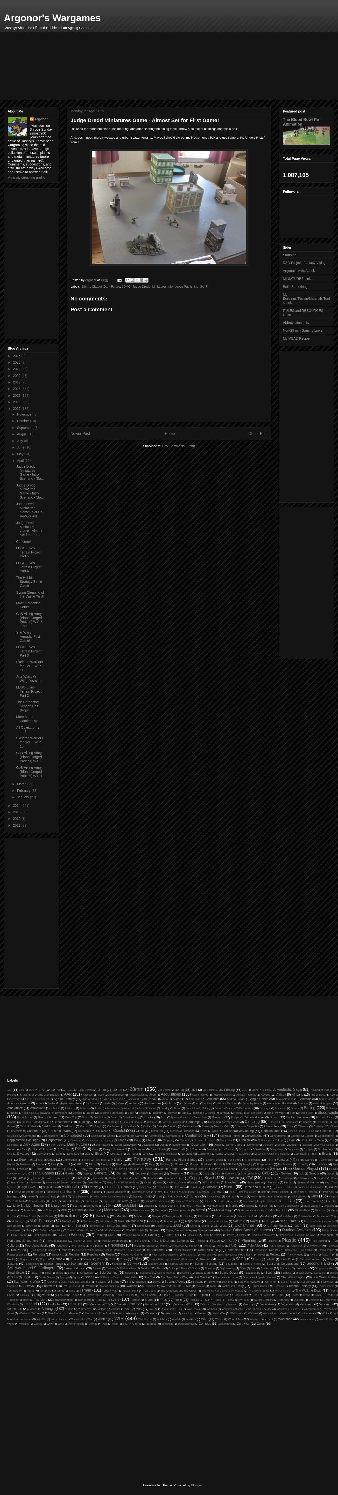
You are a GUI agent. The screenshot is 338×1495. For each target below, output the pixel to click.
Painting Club (105, 1235)
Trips (163, 1299)
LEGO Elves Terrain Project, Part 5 (29, 552)
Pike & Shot (140, 1241)
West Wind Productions (298, 1313)
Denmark (268, 1145)
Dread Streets (158, 1149)
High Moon (50, 1187)
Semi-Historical (74, 1268)
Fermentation (326, 1160)
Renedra (39, 1254)
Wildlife (41, 1319)
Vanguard (232, 1304)
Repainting (58, 1254)
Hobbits (126, 1187)
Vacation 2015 (100, 1304)
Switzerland (168, 1285)
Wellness (253, 1313)
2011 (17, 825)
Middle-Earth (278, 1210)
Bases (295, 1108)
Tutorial (230, 1300)
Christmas (34, 1131)
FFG (67, 1164)
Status (115, 1281)
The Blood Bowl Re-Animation (301, 121)
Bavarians (61, 1112)
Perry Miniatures (56, 1240)
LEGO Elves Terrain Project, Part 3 (29, 651)
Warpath (135, 1313)
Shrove (196, 1268)
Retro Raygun (226, 1254)
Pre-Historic (78, 1245)
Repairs (74, 1254)
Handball (322, 1178)
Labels (53, 1201)
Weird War (218, 1313)
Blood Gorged (25, 1117)
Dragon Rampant (115, 1149)
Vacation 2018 (183, 1304)
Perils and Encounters (22, 1240)
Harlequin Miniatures (57, 1182)
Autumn (85, 1108)
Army (172, 1103)
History (93, 1187)
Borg (163, 1117)
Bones (114, 1117)
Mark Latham (311, 1205)
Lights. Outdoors (268, 1201)
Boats (85, 1117)
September (25, 428)
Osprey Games (174, 1230)
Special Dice (303, 1272)
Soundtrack (146, 1272)
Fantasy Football (214, 1160)
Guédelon (232, 1178)
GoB (266, 1173)
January (23, 797)
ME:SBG (77, 1210)
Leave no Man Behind (187, 1201)
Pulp (232, 1245)
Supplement (327, 1281)
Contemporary (197, 1135)
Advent (265, 1094)
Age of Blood (318, 1094)
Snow (71, 1272)
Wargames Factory (259, 1308)
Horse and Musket (256, 1187)
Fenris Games (305, 1159)
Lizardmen (58, 1205)
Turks (217, 1299)
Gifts (217, 1173)
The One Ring (283, 1290)
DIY (78, 1149)
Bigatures (198, 1113)
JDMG (126, 286)
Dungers (308, 1149)
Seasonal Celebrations (282, 1263)
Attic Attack (15, 1108)
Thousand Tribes (68, 1294)
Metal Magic (224, 1210)
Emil (145, 1153)
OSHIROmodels (135, 1230)
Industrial (298, 1191)
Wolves (219, 1319)
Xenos (93, 1323)
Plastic (289, 1240)
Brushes (26, 1122)
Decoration (199, 1144)
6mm (255, 1089)
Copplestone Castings (22, 1140)
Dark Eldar (57, 1145)
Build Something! (296, 287)
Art (197, 1103)
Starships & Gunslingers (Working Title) (69, 1281)
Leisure (221, 1201)
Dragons (140, 1149)
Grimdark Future (173, 1178)
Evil (9, 1159)
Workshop (285, 1319)
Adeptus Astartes (222, 1094)
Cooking (295, 1136)
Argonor (41, 119)
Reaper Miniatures (183, 1250)
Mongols (157, 1216)
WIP (119, 1318)
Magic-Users (167, 1205)
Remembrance (326, 1250)
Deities (218, 1145)
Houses (39, 1192)
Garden (70, 1173)
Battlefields (29, 1113)
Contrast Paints (229, 1135)
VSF (128, 1308)
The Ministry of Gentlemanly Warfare (222, 1290)
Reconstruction (235, 1250)
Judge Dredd (141, 286)
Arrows (187, 1103)
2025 (17, 356)
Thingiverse (42, 1295)
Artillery (208, 1103)
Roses (100, 1259)
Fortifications (285, 1164)
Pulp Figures (277, 1245)
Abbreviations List (296, 323)
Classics (175, 1131)
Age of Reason (113, 1098)
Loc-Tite (77, 1205)
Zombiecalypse (186, 1324)
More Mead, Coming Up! (27, 719)
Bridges (235, 1117)
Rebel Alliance (208, 1250)
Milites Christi (28, 1216)
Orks (102, 1230)
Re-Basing (135, 1250)
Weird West (236, 1313)
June (21, 447)
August (22, 434)
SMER (35, 1272)
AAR (68, 1094)
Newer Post (80, 434)
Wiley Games (58, 1319)
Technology (14, 1290)
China (290, 1126)
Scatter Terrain (53, 1263)
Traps (99, 1300)
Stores (156, 1281)
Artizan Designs (227, 1103)
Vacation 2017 (155, 1304)
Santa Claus (287, 1259)
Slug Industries (324, 1268)
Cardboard (68, 1126)
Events (326, 1153)
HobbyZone (145, 1187)
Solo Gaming (108, 1272)
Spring (63, 1277)
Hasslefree (186, 1182)
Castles (130, 1126)
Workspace (307, 1319)
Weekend (202, 1313)
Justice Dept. (214, 1196)
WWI (50, 1323)
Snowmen (86, 1272)
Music (121, 1221)
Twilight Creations (264, 1300)
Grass (36, 1178)
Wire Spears (145, 1319)
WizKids (191, 1319)
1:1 (9, 1089)
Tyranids (283, 1299)
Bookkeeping (131, 1117)
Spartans (286, 1272)
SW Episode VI (71, 1286)
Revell (261, 1254)
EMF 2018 (132, 1153)
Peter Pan (91, 1241)
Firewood (138, 1164)
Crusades (226, 1140)
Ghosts (194, 1173)
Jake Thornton (80, 1196)
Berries (172, 1112)
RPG (112, 1259)
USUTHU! (75, 1304)
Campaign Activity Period (224, 1121)
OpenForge (315, 1226)
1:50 (21, 1090)
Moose (242, 1216)
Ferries (11, 1164)
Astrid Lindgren (322, 1103)
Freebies (22, 1168)
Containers (173, 1135)
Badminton (192, 1108)
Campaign (193, 1122)
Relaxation (307, 1250)
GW (249, 1178)
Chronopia (84, 1130)
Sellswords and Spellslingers (31, 1268)
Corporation (54, 1140)
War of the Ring (173, 1309)
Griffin (112, 1178)
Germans (157, 1173)
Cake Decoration (108, 1121)
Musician (137, 1221)
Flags (152, 1164)
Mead (93, 1210)
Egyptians (73, 1153)
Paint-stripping (42, 1234)
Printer (193, 1245)
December (179, 1144)
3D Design (209, 1090)
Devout (11, 1149)
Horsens (302, 1187)
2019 (17, 382)
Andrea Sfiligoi (236, 1098)
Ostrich (225, 1230)
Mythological (172, 1221)
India (263, 1192)
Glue (243, 1173)
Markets (12, 1210)
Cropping (168, 1140)
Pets (104, 1241)
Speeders (319, 1272)
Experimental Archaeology (37, 1159)
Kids (314, 1196)
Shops (183, 1268)
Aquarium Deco (71, 1103)
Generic (121, 1173)
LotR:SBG (129, 1205)
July (20, 441)
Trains (26, 1300)
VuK (139, 1309)
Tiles (165, 1294)
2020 (17, 376)
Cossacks (75, 1140)
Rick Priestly (295, 1254)
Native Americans (218, 1221)
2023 (17, 362)
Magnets (185, 1205)
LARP (124, 1201)
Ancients (213, 1099)
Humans (72, 1191)
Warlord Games (30, 1313)
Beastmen (105, 1113)
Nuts (108, 1226)
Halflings (287, 1178)
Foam (193, 1164)
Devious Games (325, 1145)
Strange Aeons (175, 1281)
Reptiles (93, 1254)
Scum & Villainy (252, 1264)
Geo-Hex (140, 1173)
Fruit (104, 1168)
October (23, 421)
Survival (29, 1286)
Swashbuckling (109, 1285)
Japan (136, 1196)
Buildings (84, 1122)
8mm (266, 1090)
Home (170, 434)
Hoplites (195, 1187)
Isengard (13, 1196)
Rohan (57, 1259)
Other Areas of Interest (252, 1230)
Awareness (112, 1108)
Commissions (50, 1135)
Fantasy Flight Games (181, 1159)
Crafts (122, 1140)
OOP (298, 1225)
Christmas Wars (59, 1131)
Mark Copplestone (288, 1205)
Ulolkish (299, 1299)
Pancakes (192, 1235)
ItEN (64, 1196)
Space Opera (228, 1272)
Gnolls (253, 1173)
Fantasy (142, 1159)
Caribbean (113, 1126)
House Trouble (22, 1192)
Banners (230, 1108)
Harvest (148, 1182)
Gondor (314, 1173)
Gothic (21, 1178)
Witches (162, 1319)
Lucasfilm (149, 1205)
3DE (244, 1090)
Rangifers (119, 1250)
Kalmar (230, 1196)
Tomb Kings (222, 1295)
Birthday (225, 1112)
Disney (48, 1149)
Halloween (305, 1178)
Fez (53, 1164)
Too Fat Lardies (262, 1295)
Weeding (187, 1313)
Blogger (196, 1485)
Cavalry (172, 1126)
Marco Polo (266, 1205)
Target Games (260, 1285)
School (118, 1264)
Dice (24, 1149)
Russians (206, 1259)
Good (330, 1173)
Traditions (12, 1300)
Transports (84, 1299)
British (274, 1117)
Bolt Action (100, 1117)
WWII (61, 1324)
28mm (86, 286)
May (20, 454)
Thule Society (147, 1294)
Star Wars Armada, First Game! (28, 636)
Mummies (89, 1221)
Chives (334, 1126)
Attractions (37, 1108)
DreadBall (178, 1149)
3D (193, 1089)
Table (213, 1285)
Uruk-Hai (54, 1304)
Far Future (234, 1159)
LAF (64, 1201)
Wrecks (38, 1324)
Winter (102, 1319)
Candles (307, 1122)
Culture (279, 1140)
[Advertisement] (152, 66)
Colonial (325, 1131)
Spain (269, 1272)
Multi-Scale (69, 1221)
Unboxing (314, 1300)
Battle (14, 1112)
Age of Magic (90, 1098)
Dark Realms (103, 1145)
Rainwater (332, 1245)
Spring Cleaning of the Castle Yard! (30, 594)
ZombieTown (225, 1324)
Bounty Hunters (180, 1117)
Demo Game (234, 1144)
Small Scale (15, 1272)
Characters (272, 1126)
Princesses (178, 1245)
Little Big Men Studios (28, 1205)
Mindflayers (47, 1216)
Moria (268, 1216)
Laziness (165, 1201)
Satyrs (330, 1259)
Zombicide (167, 1324)
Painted (61, 1235)
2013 (17, 812)
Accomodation (137, 1094)
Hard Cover (17, 1182)
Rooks (88, 1259)
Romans (75, 1259)
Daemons (12, 1145)
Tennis (60, 1290)
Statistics (101, 1281)
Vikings (48, 1309)
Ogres (193, 1226)
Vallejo (203, 1304)
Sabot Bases (224, 1259)
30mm (179, 1089)
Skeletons (267, 1268)
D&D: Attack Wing (312, 1140)
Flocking (165, 1164)
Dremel (197, 1149)
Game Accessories (252, 1168)
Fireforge (121, 1164)
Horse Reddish (284, 1187)
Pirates (215, 1240)
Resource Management (165, 1254)
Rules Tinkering (159, 1259)
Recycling (259, 1250)
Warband (212, 1309)
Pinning (201, 1241)
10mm (55, 1089)
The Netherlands (258, 1290)
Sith (253, 1268)
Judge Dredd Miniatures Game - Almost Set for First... (29, 529)
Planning (248, 1240)
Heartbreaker (255, 1182)
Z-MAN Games (132, 1323)
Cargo (98, 1126)
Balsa (218, 1108)
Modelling (102, 1216)
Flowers (180, 1164)
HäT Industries (211, 1182)
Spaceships (253, 1272)
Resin (110, 1254)
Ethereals (244, 1153)
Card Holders (28, 1126)
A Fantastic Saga (287, 1089)
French (38, 1169)
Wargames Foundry (288, 1309)
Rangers (66, 1249)
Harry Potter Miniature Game (123, 1182)
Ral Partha (18, 1250)
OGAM (175, 1225)
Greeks (81, 1178)
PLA (231, 1240)
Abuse (100, 1094)
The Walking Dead (309, 1290)
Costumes (92, 1140)
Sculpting (231, 1263)
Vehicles (305, 1304)
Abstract (87, 1094)
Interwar (313, 1192)
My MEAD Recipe (296, 338)
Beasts (119, 1113)
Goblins (286, 1173)
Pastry (242, 1235)
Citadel (97, 286)
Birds (211, 1112)
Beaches (77, 1113)
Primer (164, 1245)
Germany (176, 1173)
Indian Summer (279, 1192)
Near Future (288, 1221)
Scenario (76, 1263)
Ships (159, 1268)
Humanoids (54, 1192)
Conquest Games (133, 1135)
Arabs (107, 1103)
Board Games (47, 1117)
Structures (227, 1281)
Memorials (161, 1210)
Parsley (218, 1235)
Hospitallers (317, 1187)
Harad (334, 1178)
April (21, 461)
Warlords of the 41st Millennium (105, 1313)
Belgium (158, 1112)
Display (65, 1149)
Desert (281, 1145)
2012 (17, 819)
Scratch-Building (206, 1263)
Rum (175, 1259)
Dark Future (112, 286)
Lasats (137, 1201)
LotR (107, 1205)
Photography (120, 1240)
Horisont (211, 1187)
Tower (294, 1295)
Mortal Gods (286, 1216)
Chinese (303, 1126)
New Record (14, 1226)
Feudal (40, 1164)
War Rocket (194, 1308)
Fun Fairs (117, 1169)
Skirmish (302, 1268)
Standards (129, 1277)
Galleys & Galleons (223, 1168)
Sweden (131, 1286)
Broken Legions (297, 1117)
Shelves (110, 1268)
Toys (318, 1294)
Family (116, 1159)
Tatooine (279, 1286)
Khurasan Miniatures (274, 1196)
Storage (141, 1281)
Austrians (70, 1108)
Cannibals (322, 1122)
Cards (84, 1126)
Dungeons (293, 1149)
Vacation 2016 (127, 1304)
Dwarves (23, 1153)
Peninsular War (305, 1234)
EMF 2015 (116, 1153)
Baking (206, 1108)
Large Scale (109, 1201)
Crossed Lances (204, 1140)
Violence (115, 1309)
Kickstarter (299, 1196)
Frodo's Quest (61, 1169)
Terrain (85, 1290)
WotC (10, 1323)
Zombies (205, 1323)
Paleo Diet (171, 1235)
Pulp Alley (254, 1245)
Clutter (215, 1131)
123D (70, 1090)
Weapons (170, 1313)
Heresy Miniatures (308, 1182)
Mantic (233, 1205)
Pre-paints (96, 1245)
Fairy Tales (100, 1160)
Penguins (285, 1235)
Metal (200, 1210)
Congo (111, 1135)
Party (230, 1234)
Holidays (179, 1187)
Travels (113, 1299)
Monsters (204, 1216)
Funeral (132, 1169)
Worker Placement (261, 1319)
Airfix (165, 1099)
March (22, 784)
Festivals (25, 1164)
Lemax (233, 1201)
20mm (117, 1089)
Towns (306, 1295)
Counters (108, 1140)
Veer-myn (249, 1304)
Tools (279, 1295)
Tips (191, 1295)
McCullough (49, 1210)
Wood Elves (235, 1319)
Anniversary (326, 1098)
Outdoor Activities (296, 1230)
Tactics (226, 1285)
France (320, 1164)
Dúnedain (259, 1149)
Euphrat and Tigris (305, 1153)
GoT (9, 1178)
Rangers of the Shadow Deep (92, 1250)
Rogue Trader (27, 1259)
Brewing (217, 1117)
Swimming (150, 1286)
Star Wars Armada (226, 1277)
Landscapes (91, 1201)
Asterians (303, 1103)
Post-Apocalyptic (36, 1245)
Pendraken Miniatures (263, 1235)
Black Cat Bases (253, 1113)
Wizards (176, 1319)
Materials (29, 1210)
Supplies (12, 1285)
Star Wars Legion (293, 1277)
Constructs (155, 1136)
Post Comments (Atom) (178, 446)
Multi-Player (18, 1221)
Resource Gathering (134, 1254)
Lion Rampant (312, 1201)
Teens (30, 1290)
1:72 (42, 1089)
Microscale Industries (252, 1210)
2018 (17, 389)
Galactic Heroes (197, 1169)
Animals (305, 1099)
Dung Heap (276, 1149)
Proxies (220, 1245)
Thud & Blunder (125, 1295)
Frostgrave (85, 1169)
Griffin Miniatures (130, 1178)
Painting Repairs (132, 1234)
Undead (30, 1304)
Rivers (313, 1254)
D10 (331, 1140)
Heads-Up (232, 1182)
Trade (329, 1294)
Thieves (24, 1295)
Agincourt (133, 1099)
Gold (301, 1173)
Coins (312, 1131)
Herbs (288, 1182)
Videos (33, 1309)
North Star (74, 1225)
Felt (269, 1159)
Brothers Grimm (325, 1117)
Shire (172, 1268)
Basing (309, 1108)
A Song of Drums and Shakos (40, 1094)
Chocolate (16, 1131)
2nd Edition (164, 1090)
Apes (39, 1103)
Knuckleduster (37, 1201)
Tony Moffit (241, 1294)
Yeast (115, 1324)
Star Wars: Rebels (325, 1277)
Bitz (237, 1113)
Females (283, 1159)
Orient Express (86, 1230)
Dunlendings (326, 1149)
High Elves (28, 1187)
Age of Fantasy (64, 1099)
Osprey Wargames (200, 1230)
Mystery (155, 1221)
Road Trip (328, 1254)
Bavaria (45, 1112)
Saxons (12, 1263)
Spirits (14, 1277)
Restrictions (206, 1254)
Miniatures (159, 286)
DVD (10, 1153)
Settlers (97, 1268)
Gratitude (49, 1178)
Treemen (135, 1300)
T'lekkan (200, 1286)
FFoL (80, 1164)
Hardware (34, 1182)
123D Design (85, 1090)
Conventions (253, 1135)
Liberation (248, 1201)
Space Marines (204, 1272)
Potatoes (61, 1245)
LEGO (207, 1201)
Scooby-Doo (156, 1263)
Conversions (278, 1135)
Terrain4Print (130, 1290)
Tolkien (203, 1295)
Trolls (178, 1299)
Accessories (116, 1094)
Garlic (86, 1173)
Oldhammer (244, 1225)
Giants (206, 1173)
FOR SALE (232, 1164)
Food (217, 1164)
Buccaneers (62, 1122)
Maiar (199, 1205)
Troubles (194, 1300)
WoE (204, 1319)
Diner (35, 1149)
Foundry (302, 1164)
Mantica (250, 1205)
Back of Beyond (147, 1108)
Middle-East (302, 1210)
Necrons (309, 1221)
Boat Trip (71, 1117)
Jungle (194, 1196)
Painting (77, 1235)
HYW (158, 1191)
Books (148, 1117)
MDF (64, 1210)
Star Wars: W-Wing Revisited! (29, 679)
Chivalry (318, 1126)
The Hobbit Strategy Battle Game (29, 582)
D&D (292, 1140)
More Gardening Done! (28, 605)
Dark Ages (31, 1144)
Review (275, 1254)
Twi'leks (244, 1299)
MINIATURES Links (297, 279)
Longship (92, 1205)
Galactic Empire (169, 1169)
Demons (252, 1144)
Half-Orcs (269, 1178)
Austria (56, 1108)
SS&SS (89, 1277)
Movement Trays (327, 1216)
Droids (229, 1149)
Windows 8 (76, 1319)
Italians (43, 1196)
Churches (102, 1130)
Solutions (130, 1272)
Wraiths (24, 1323)
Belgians (143, 1113)
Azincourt (128, 1108)
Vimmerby (84, 1308)
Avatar (98, 1108)
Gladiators (230, 1173)
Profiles (207, 1245)
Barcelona (280, 1108)
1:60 (31, 1089)
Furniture (147, 1168)
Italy (53, 1196)
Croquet (184, 1140)
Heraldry (273, 1182)
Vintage (102, 1309)
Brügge (11, 1121)
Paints (152, 1235)
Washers (151, 1313)
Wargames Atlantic (232, 1309)
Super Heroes (288, 1281)
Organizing (56, 1230)
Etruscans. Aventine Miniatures (271, 1153)
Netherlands (326, 1221)
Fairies (86, 1160)
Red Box (274, 1249)
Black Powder (276, 1112)
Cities (140, 1131)
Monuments (225, 1216)
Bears (90, 1112)
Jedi (159, 1196)
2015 (17, 409)
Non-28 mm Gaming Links (302, 330)
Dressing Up (214, 1149)
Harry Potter (94, 1182)
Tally (240, 1286)
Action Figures (200, 1094)
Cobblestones (271, 1131)
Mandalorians (215, 1205)
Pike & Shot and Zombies (170, 1240)
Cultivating (264, 1140)
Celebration (189, 1126)
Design (293, 1144)
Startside (289, 255)
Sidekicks (210, 1268)
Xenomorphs (76, 1323)
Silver (243, 1268)
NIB (57, 1225)
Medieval (111, 1210)
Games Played (305, 1168)
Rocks (11, 1259)
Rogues (44, 1259)
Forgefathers (265, 1164)
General (100, 1173)
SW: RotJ (90, 1286)
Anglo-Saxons (284, 1098)
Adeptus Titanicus (246, 1094)
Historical (69, 1187)
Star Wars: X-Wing (27, 1281)
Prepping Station (144, 1245)
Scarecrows (32, 1264)
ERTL (219, 1153)
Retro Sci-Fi (245, 1254)
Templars (45, 1290)
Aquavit (94, 1103)
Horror (229, 1187)
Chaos (205, 1126)
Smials (59, 1272)
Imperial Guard (247, 1192)
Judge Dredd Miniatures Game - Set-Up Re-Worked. (29, 510)
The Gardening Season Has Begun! (27, 706)
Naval (254, 1221)
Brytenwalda (42, 1122)
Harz (159, 1182)
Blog (292, 1112)
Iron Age (328, 1191)
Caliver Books (133, 1121)
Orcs (29, 1230)
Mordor (254, 1216)
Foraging (248, 1164)
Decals (164, 1144)
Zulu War (243, 1323)
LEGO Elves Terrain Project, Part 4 (29, 567)
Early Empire (44, 1153)
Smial (48, 1272)
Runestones (189, 1259)
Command (29, 1135)
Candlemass (291, 1122)
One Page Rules (275, 1225)
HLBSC (110, 1187)
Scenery (98, 1263)
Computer (96, 1136)
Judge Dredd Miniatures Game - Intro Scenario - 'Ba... (30, 472)
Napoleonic (193, 1221)
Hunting (95, 1191)
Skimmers (285, 1268)
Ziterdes (151, 1323)
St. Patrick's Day (108, 1277)
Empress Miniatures (166, 1153)
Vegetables (267, 1304)
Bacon (177, 1108)
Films (92, 1164)
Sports (27, 1277)
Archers (120, 1103)
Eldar (88, 1153)
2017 (17, 395)
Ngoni (45, 1225)
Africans (297, 1094)
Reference (291, 1250)
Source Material (166, 1272)
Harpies (77, 1182)
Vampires (217, 1304)
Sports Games (47, 1277)
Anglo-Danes (259, 1099)
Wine (90, 1319)
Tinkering (178, 1295)
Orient (70, 1230)
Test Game (149, 1290)
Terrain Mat (109, 1290)
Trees (149, 1299)
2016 (17, 402)
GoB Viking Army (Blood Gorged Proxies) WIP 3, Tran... (29, 620)
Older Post (259, 434)
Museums (106, 1221)
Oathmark (122, 1225)
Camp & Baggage (172, 1122)
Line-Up (288, 1201)
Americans (195, 1098)
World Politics (326, 1319)
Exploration (70, 1159)
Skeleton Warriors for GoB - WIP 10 (29, 742)
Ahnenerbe (150, 1098)
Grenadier (98, 1178)
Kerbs (243, 1196)
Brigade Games (254, 1117)
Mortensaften (305, 1216)
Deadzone (148, 1144)
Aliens (177, 1099)
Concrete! (23, 542)
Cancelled (274, 1122)
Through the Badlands (98, 1295)
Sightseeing (227, 1268)
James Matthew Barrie (115, 1196)
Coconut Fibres (296, 1131)
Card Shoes (49, 1126)
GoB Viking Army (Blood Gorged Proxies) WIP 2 (29, 757)
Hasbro (171, 1182)
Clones (203, 1131)
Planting (272, 1241)
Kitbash (20, 1201)
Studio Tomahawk (249, 1281)
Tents (72, 1290)
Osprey (153, 1230)
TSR (206, 1299)
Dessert (307, 1145)
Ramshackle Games (44, 1250)
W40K (153, 1308)
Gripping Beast (201, 1178)
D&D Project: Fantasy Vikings (305, 263)
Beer (131, 1112)
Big (184, 1112)
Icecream (203, 1192)
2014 (17, 805)
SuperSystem (308, 1281)
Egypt (59, 1153)
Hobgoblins (163, 1187)
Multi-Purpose (41, 1221)
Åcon (152, 1094)
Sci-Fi (204, 286)
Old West (220, 1225)
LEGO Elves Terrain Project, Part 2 (29, 691)
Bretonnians (200, 1117)
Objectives (143, 1225)
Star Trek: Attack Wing (175, 1277)
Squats (76, 1277)
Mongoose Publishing (183, 286)
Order (43, 1230)
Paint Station (19, 1234)
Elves (99, 1153)
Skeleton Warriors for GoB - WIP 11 (29, 666)
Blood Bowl (307, 1113)
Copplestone (326, 1135)
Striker (212, 1281)
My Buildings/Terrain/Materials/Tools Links (306, 299)
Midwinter (320, 1210)
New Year (31, 1226)
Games (276, 1168)
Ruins (123, 1259)
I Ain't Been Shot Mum (181, 1192)
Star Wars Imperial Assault (259, 1277)
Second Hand (318, 1263)
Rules (137, 1259)
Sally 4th (270, 1259)
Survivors (48, 1286)
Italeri (30, 1196)
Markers (329, 1205)
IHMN (217, 1192)
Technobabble (326, 1286)
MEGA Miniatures (140, 1210)
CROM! (151, 1140)
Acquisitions (171, 1094)
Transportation (64, 1299)
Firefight (106, 1164)
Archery (134, 1103)
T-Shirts (187, 1286)
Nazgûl (270, 1221)
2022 (17, 369)
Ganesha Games (39, 1173)
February (24, 790)
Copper (309, 1136)
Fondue (205, 1164)
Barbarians (246, 1108)
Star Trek (150, 1277)
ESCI (230, 1153)
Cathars (147, 1126)
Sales (258, 1259)
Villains (69, 1309)
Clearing (189, 1130)
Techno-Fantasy (300, 1286)
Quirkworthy (313, 1245)
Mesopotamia (181, 1210)
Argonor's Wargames (52, 18)
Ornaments (115, 1230)
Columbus (13, 1136)
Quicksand (296, 1245)
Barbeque (265, 1108)
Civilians (157, 1131)
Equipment (204, 1153)
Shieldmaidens (128, 1268)
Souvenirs (185, 1272)
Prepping (115, 1245)
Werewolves (270, 1313)
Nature (237, 1221)
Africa (280, 1094)
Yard (104, 1324)
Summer (270, 1281)
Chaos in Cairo (221, 1126)
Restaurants (189, 1254)
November (25, 414)
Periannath (327, 1234)
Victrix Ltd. (14, 1309)
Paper (206, 1235)
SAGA (241, 1259)
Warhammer (311, 1308)
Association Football (279, 1103)
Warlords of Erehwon (63, 1313)
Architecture (152, 1103)
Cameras (152, 1122)
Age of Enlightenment (37, 1099)
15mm (101, 1089)
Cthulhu (244, 1140)
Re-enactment (155, 1250)
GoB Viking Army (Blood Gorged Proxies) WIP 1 (29, 772)
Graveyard (65, 1178)
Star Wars (200, 1277)
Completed (73, 1135)
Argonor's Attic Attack (299, 271)
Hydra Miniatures (116, 1192)
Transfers (40, 1299)
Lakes (76, 1201)
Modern (139, 1216)
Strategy (198, 1281)
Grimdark (152, 1178)
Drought (243, 1149)
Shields (145, 1268)
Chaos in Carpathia (247, 1126)
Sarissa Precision (311, 1259)
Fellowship (253, 1159)
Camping (252, 1122)
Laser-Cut (150, 1201)
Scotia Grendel (179, 1263)
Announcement (17, 1103)
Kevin (254, 1196)
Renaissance (16, 1254)
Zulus (261, 1323)
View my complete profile (26, 177)
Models (121, 1216)
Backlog (165, 1108)
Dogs (95, 1149)
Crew (137, 1140)
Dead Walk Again (125, 1144)
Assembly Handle (252, 1103)
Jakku (95, 1196)
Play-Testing (319, 1240)
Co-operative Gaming (239, 1131)
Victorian (325, 1304)
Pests (77, 1241)
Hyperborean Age (140, 1192)
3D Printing (227, 1089)
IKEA (232, 1192)
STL (129, 1281)
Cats (159, 1126)
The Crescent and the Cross (179, 1290)
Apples (52, 1103)
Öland (205, 1226)
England (187, 1153)
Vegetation (288, 1304)
